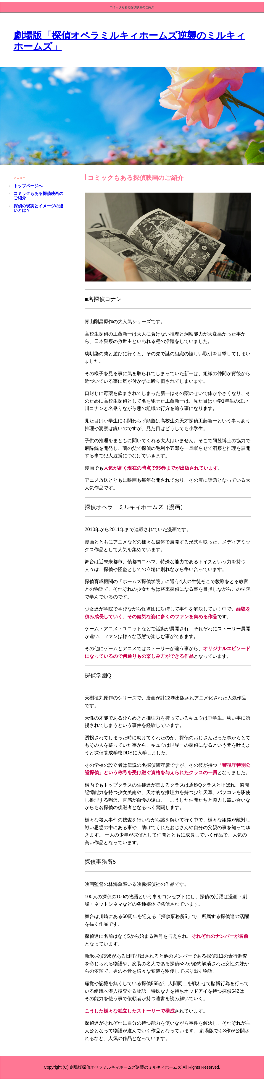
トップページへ (28, 185)
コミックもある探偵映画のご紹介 (38, 195)
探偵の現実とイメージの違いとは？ (38, 208)
